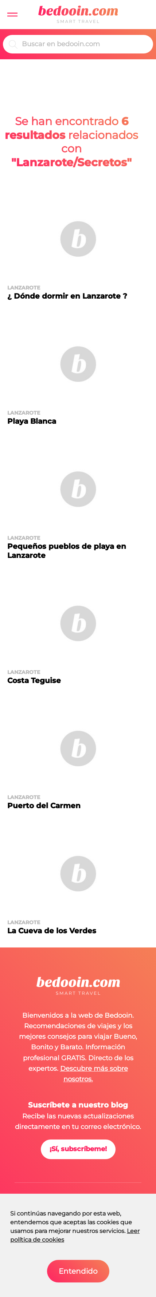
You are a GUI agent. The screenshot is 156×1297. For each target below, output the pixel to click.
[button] (12, 14)
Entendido (78, 1271)
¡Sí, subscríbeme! (78, 1149)
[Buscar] (84, 44)
